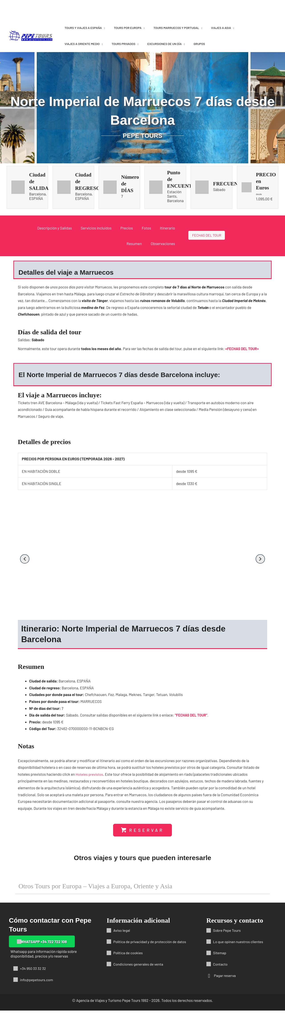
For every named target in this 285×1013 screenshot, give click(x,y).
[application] (103, 28)
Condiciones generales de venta (139, 966)
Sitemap (220, 955)
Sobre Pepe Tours (227, 932)
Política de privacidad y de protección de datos (151, 944)
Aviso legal (122, 932)
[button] (24, 559)
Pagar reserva (225, 978)
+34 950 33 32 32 (33, 970)
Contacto (220, 966)
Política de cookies (128, 955)
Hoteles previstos (90, 776)
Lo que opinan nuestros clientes (239, 944)
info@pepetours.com (37, 982)
